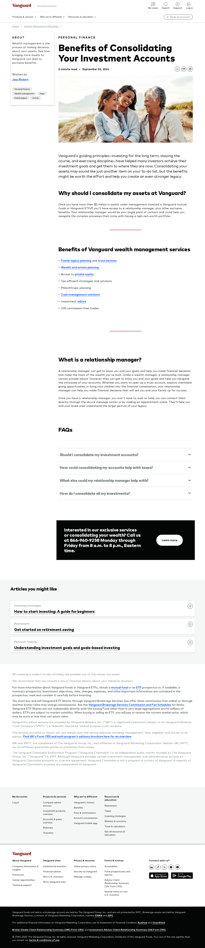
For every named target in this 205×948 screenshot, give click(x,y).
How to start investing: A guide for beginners (54, 611)
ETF (139, 687)
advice (81, 301)
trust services (107, 260)
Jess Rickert (20, 79)
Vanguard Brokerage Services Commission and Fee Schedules (130, 705)
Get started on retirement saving (44, 629)
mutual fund (119, 687)
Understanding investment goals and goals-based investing (67, 647)
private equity (84, 274)
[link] (177, 69)
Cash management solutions (80, 294)
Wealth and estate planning (80, 267)
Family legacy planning (76, 260)
